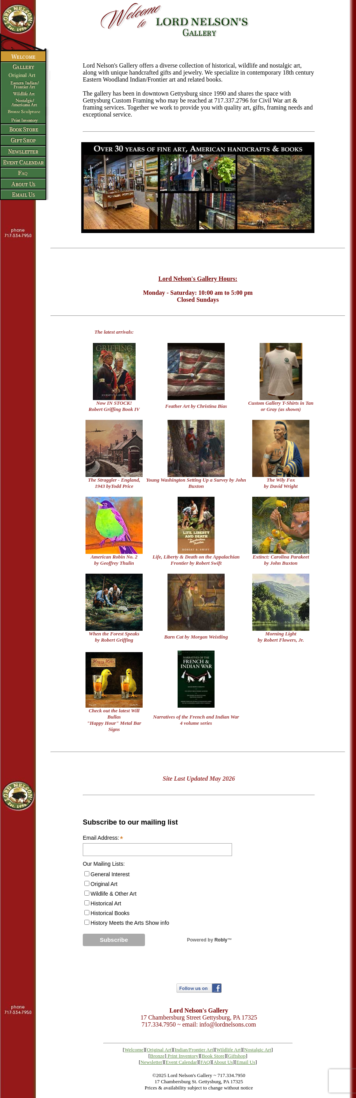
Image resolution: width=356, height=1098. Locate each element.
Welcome (133, 1050)
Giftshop (237, 1056)
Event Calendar (181, 1062)
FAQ (205, 1062)
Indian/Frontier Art (194, 1050)
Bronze (157, 1056)
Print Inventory (183, 1056)
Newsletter (151, 1062)
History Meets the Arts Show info (130, 923)
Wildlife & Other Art (113, 894)
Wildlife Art (228, 1050)
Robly (221, 940)
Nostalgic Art (257, 1050)
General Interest (110, 874)
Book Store (213, 1056)
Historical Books (110, 913)
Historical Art (106, 903)
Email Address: (103, 838)
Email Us (245, 1062)
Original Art (104, 884)
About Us (223, 1062)
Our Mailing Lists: (104, 864)
